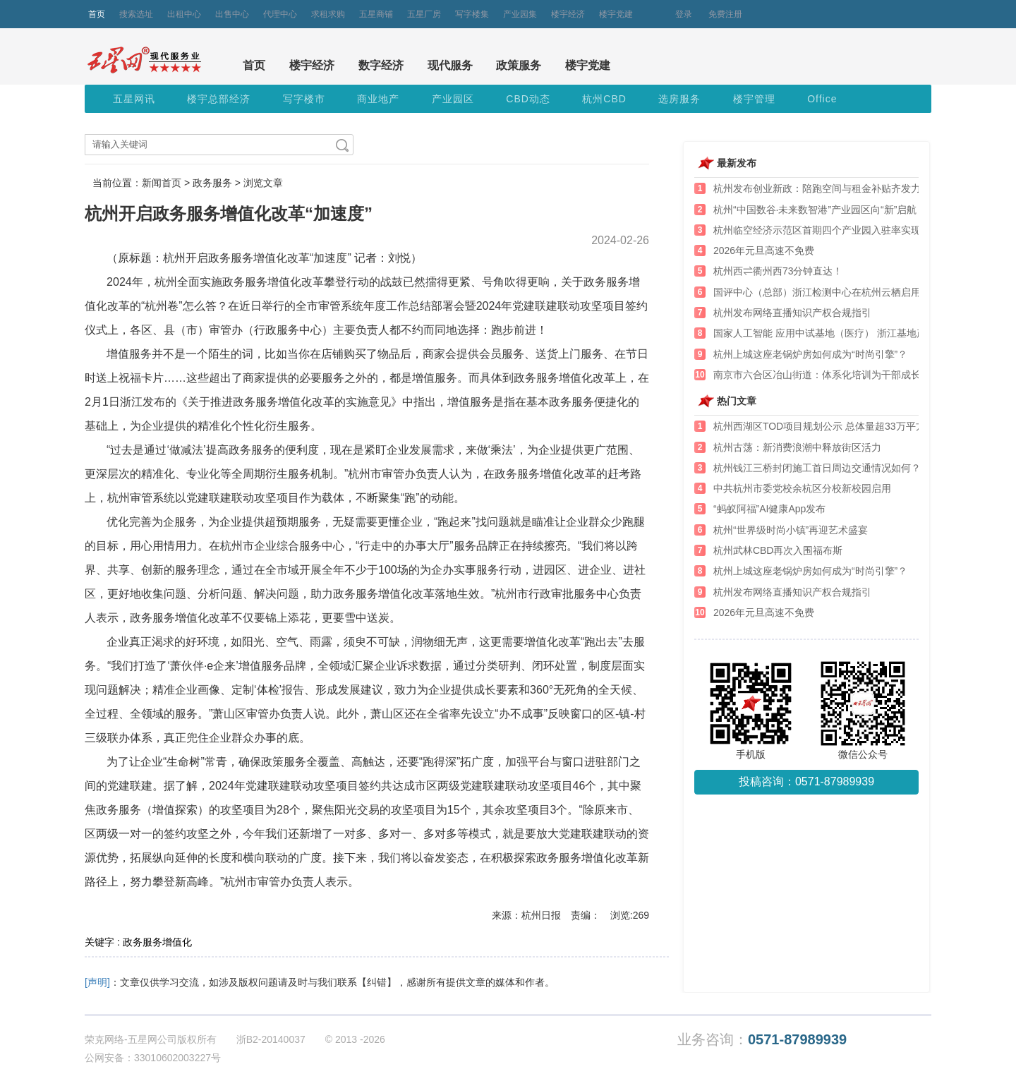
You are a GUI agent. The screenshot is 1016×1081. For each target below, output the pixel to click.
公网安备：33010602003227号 (153, 1057)
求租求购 (328, 14)
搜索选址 (136, 14)
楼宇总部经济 (218, 98)
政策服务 (518, 65)
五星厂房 (424, 14)
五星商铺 (376, 14)
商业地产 (378, 98)
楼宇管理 (754, 98)
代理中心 (280, 14)
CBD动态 (528, 98)
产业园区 (453, 98)
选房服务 (679, 98)
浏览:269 (629, 915)
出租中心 (184, 14)
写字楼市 (304, 98)
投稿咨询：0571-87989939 (806, 781)
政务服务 (212, 182)
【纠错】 (377, 982)
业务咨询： (762, 1040)
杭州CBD (604, 98)
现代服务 (450, 65)
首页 (96, 14)
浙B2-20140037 (271, 1039)
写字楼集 (472, 14)
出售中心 (232, 14)
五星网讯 (134, 98)
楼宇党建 (616, 14)
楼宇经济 (568, 14)
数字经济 (381, 65)
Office (822, 98)
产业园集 (520, 14)
